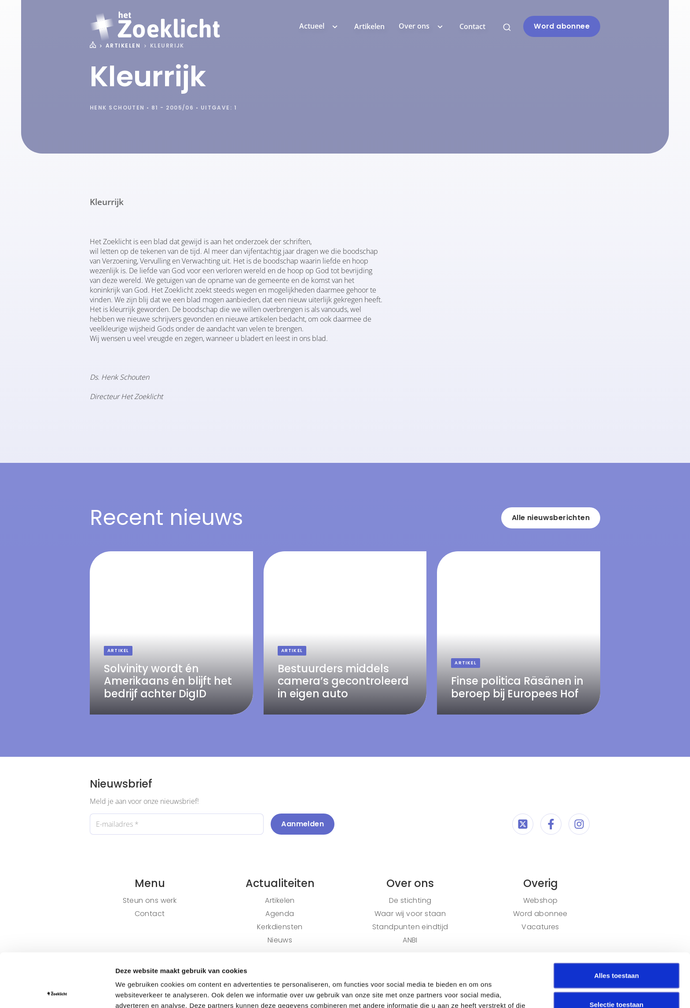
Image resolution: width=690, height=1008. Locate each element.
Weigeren (616, 979)
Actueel (319, 26)
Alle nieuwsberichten (551, 518)
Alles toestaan (616, 921)
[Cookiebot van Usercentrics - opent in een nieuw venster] (56, 990)
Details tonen (475, 990)
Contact (472, 26)
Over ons (422, 26)
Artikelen (369, 26)
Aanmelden (302, 824)
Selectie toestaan (617, 950)
